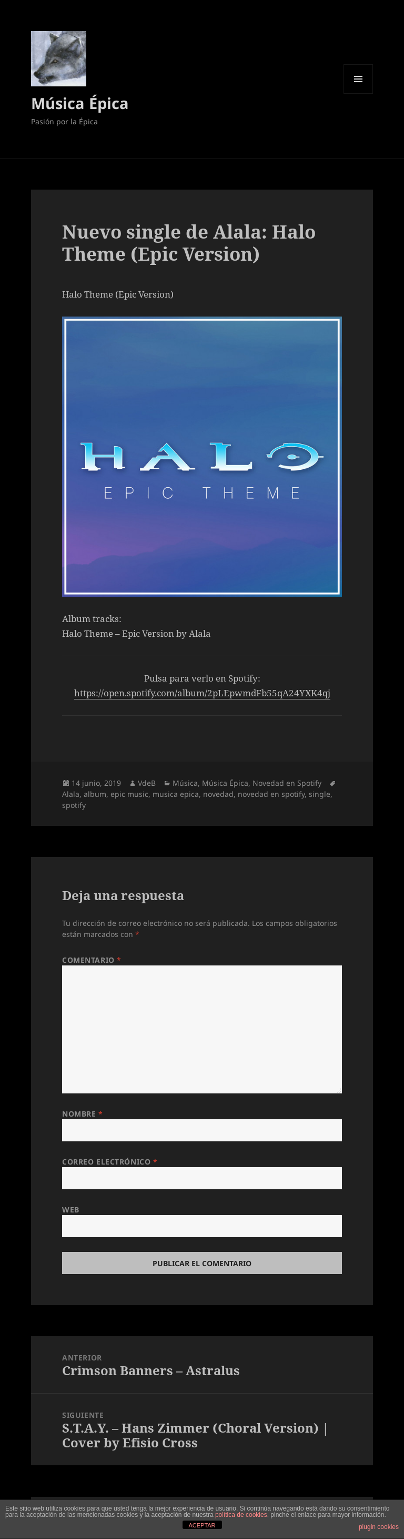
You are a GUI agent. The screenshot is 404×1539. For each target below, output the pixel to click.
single (319, 794)
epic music (129, 794)
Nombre (82, 1114)
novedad (218, 794)
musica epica (176, 794)
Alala (70, 794)
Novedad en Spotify (286, 783)
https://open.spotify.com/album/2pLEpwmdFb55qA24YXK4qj (202, 693)
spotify (74, 805)
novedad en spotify (271, 794)
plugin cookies (379, 1527)
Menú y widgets (358, 93)
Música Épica (80, 103)
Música (185, 783)
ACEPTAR (201, 1525)
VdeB (147, 783)
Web (70, 1210)
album (95, 794)
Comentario (92, 960)
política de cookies (241, 1514)
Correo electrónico (109, 1162)
